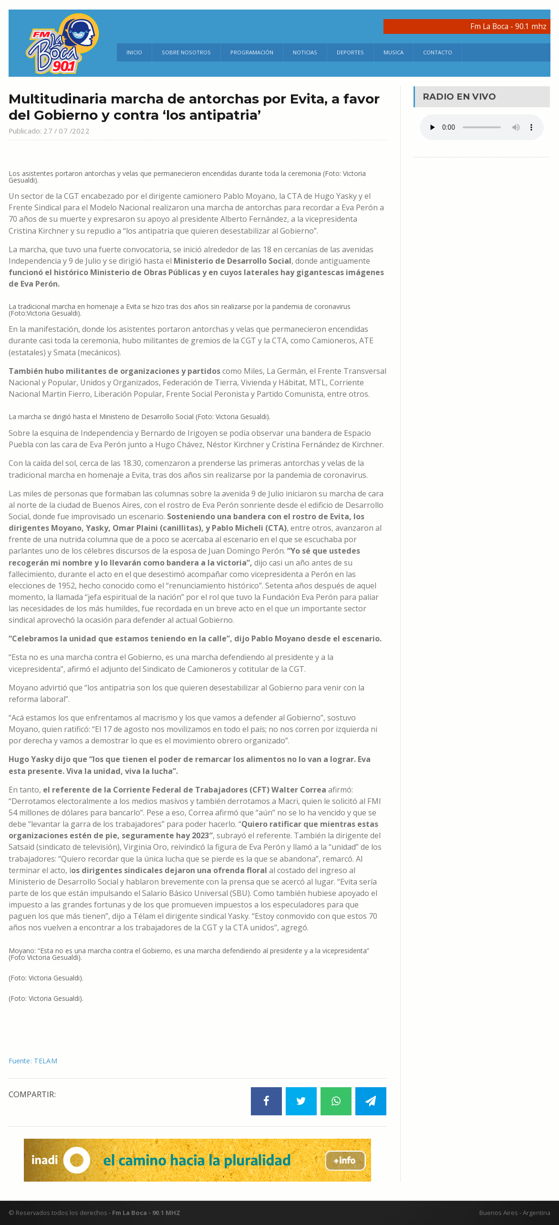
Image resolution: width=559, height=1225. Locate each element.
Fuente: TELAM (36, 1060)
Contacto (437, 52)
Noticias (305, 52)
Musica (393, 52)
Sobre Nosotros (186, 52)
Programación (251, 52)
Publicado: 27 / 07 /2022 (54, 130)
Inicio (134, 52)
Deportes (350, 52)
